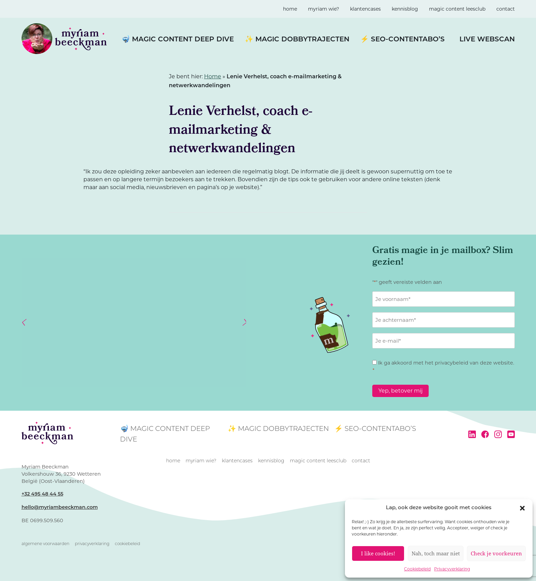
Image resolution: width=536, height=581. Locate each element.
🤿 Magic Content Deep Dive (177, 39)
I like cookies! (378, 553)
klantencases (365, 9)
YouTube (511, 434)
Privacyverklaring (452, 568)
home (290, 9)
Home (212, 76)
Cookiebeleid (417, 568)
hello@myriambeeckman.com (60, 507)
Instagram (498, 434)
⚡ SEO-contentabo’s (402, 39)
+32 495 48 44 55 (42, 494)
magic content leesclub (457, 9)
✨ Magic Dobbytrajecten (297, 39)
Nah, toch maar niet (436, 553)
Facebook (485, 434)
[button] (522, 508)
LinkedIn (472, 434)
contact (505, 9)
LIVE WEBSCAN (487, 39)
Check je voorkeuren (496, 553)
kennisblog (405, 9)
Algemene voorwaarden (45, 544)
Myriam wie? (323, 9)
